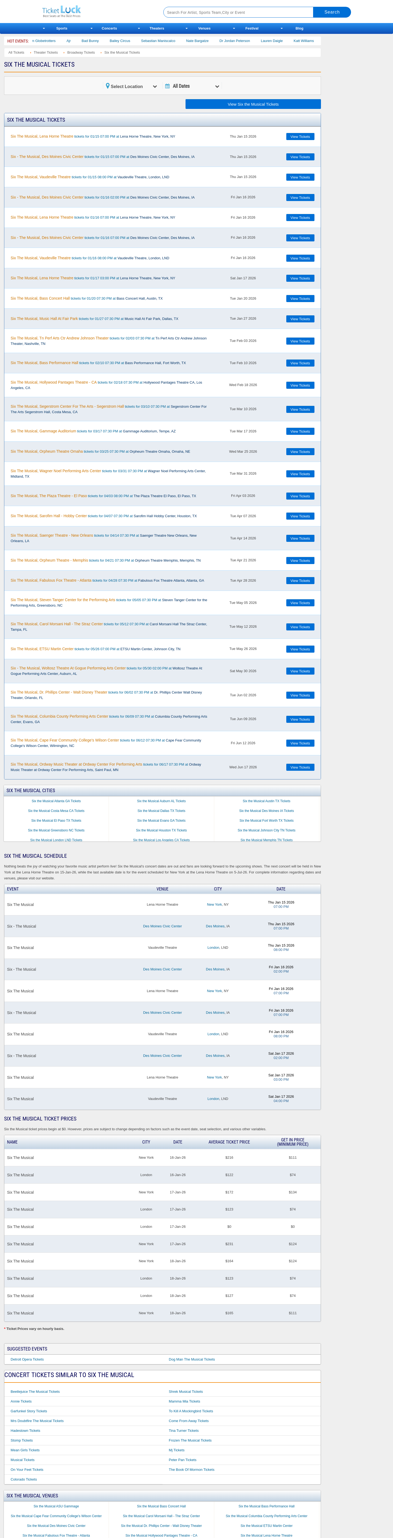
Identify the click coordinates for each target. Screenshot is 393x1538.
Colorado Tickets (24, 1479)
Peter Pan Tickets (182, 1460)
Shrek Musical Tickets (186, 1392)
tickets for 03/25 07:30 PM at (100, 451)
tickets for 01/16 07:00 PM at (93, 217)
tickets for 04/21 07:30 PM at (106, 560)
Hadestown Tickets (25, 1431)
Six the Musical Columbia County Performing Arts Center (266, 1516)
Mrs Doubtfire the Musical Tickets (37, 1421)
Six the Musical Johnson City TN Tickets (266, 830)
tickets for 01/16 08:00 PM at (90, 258)
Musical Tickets (22, 1460)
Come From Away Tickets (189, 1421)
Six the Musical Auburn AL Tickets (161, 801)
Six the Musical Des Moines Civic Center (56, 1526)
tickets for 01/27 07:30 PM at (94, 318)
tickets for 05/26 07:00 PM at (95, 649)
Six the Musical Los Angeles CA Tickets (161, 840)
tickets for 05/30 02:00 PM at (106, 671)
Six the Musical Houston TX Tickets (161, 830)
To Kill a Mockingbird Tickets (191, 1411)
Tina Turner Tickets (184, 1431)
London (213, 948)
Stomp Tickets (22, 1440)
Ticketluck (96, 11)
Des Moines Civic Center (162, 926)
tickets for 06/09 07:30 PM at (109, 719)
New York (214, 904)
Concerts (109, 28)
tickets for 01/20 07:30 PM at (87, 298)
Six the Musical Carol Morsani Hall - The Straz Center (161, 1516)
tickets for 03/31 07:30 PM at (108, 473)
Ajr (78, 41)
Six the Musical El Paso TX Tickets (56, 821)
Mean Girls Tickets (25, 1450)
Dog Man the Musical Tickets (192, 1359)
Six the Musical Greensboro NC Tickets (56, 830)
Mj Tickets (176, 1450)
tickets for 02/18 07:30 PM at (106, 385)
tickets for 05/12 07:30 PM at (109, 627)
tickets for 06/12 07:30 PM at (106, 743)
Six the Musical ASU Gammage (56, 1506)
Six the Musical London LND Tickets (56, 840)
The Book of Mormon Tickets (191, 1470)
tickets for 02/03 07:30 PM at (109, 341)
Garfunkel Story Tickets (29, 1411)
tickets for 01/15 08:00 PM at (90, 177)
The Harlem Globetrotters (45, 41)
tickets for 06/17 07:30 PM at (106, 767)
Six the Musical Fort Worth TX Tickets (266, 821)
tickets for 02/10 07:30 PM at (98, 363)
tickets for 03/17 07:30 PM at (93, 431)
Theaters (157, 28)
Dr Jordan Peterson (244, 41)
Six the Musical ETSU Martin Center (267, 1526)
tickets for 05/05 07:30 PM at (109, 602)
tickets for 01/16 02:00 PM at (102, 197)
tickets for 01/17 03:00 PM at (93, 278)
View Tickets (300, 137)
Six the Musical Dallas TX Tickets (162, 811)
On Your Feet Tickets (27, 1470)
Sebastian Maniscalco (167, 41)
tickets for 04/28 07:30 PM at (107, 580)
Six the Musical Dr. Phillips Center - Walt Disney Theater (161, 1526)
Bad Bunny (99, 41)
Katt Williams (313, 41)
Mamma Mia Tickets (184, 1401)
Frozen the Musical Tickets (190, 1440)
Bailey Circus (129, 41)
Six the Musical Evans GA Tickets (161, 821)
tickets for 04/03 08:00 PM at (103, 496)
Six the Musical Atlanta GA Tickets (56, 801)
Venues (204, 28)
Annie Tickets (21, 1401)
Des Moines (215, 926)
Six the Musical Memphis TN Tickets (267, 840)
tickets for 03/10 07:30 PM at (109, 409)
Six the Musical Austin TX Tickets (266, 801)
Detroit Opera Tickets (27, 1359)
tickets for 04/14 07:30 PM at (104, 538)
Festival (251, 28)
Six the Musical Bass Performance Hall (267, 1506)
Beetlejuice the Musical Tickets (35, 1392)
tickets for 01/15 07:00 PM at (93, 136)
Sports (61, 28)
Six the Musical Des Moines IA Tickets (266, 811)
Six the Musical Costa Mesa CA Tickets (56, 811)
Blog (299, 28)
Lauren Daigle (281, 41)
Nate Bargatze (206, 41)
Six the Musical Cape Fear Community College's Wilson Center (56, 1516)
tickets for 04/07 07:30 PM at (104, 516)
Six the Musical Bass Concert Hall (161, 1506)
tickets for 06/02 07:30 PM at (106, 695)
